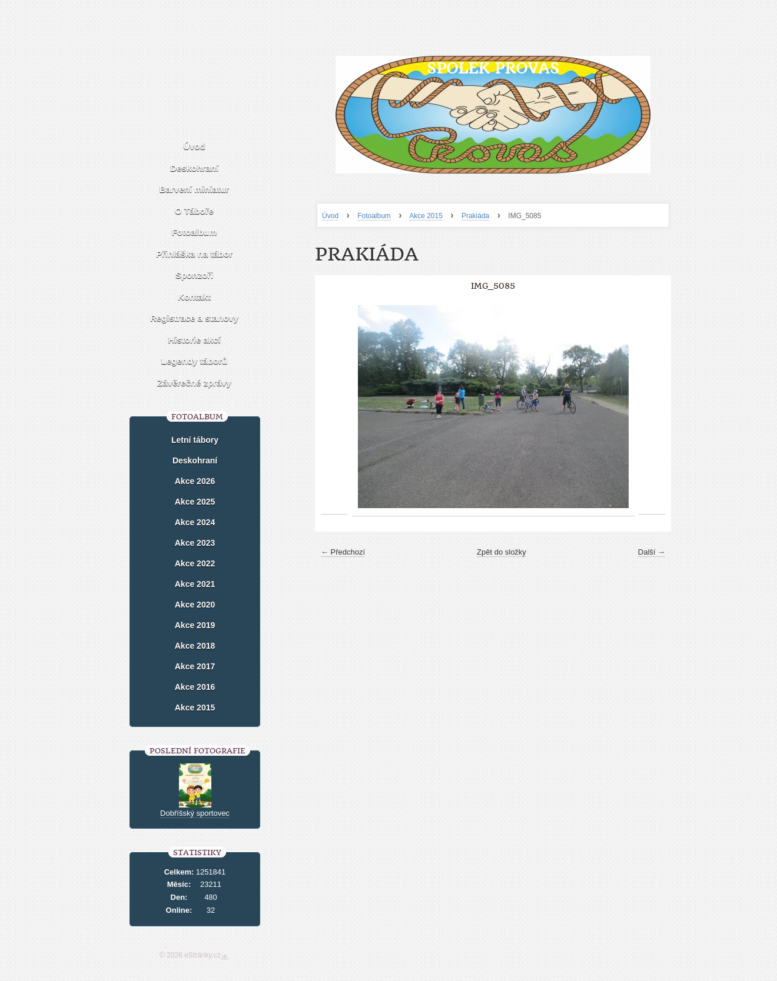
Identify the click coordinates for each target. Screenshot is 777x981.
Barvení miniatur (194, 189)
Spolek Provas (493, 68)
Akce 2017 (195, 666)
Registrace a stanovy (194, 318)
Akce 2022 (195, 563)
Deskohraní (194, 168)
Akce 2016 (195, 687)
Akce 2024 (195, 522)
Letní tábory (194, 440)
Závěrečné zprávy (194, 383)
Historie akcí (194, 340)
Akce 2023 (195, 543)
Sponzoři (194, 275)
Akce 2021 (195, 584)
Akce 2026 (195, 481)
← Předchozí (343, 552)
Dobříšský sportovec (195, 813)
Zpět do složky (501, 552)
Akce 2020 (195, 604)
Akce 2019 (195, 625)
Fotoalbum (374, 216)
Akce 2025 (195, 501)
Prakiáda (475, 216)
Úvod (330, 216)
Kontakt (194, 297)
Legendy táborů (194, 361)
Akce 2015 (426, 216)
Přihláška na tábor (194, 254)
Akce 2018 (195, 645)
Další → (651, 552)
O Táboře (194, 211)
